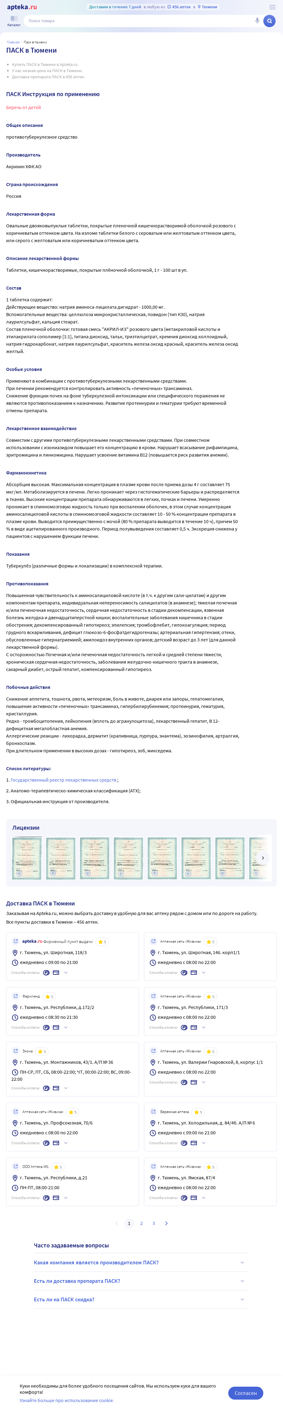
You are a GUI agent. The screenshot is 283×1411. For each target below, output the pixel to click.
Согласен (246, 1393)
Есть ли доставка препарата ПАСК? (140, 1281)
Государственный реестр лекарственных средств (64, 780)
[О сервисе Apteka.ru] (272, 7)
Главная (13, 42)
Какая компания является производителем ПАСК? (140, 1262)
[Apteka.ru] (22, 7)
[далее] (262, 858)
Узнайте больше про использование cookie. (67, 1400)
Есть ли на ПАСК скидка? (140, 1299)
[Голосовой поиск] (257, 21)
